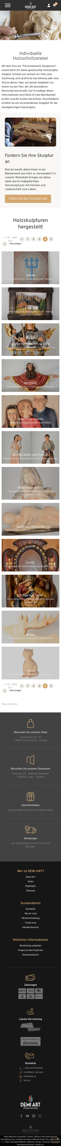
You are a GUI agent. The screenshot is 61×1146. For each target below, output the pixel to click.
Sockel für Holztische (30, 527)
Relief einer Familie (30, 419)
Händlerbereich (30, 927)
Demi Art (30, 877)
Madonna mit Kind (30, 487)
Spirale (30, 275)
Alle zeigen (15, 243)
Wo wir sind (30, 913)
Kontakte (30, 909)
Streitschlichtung (31, 918)
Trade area (30, 922)
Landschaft (30, 308)
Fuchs (30, 670)
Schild (30, 562)
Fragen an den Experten (30, 950)
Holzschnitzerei (30, 955)
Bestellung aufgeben (30, 945)
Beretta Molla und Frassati (30, 455)
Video (30, 881)
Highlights (30, 886)
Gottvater (30, 383)
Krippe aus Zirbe (31, 595)
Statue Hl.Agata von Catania (30, 344)
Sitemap (30, 890)
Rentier (30, 634)
